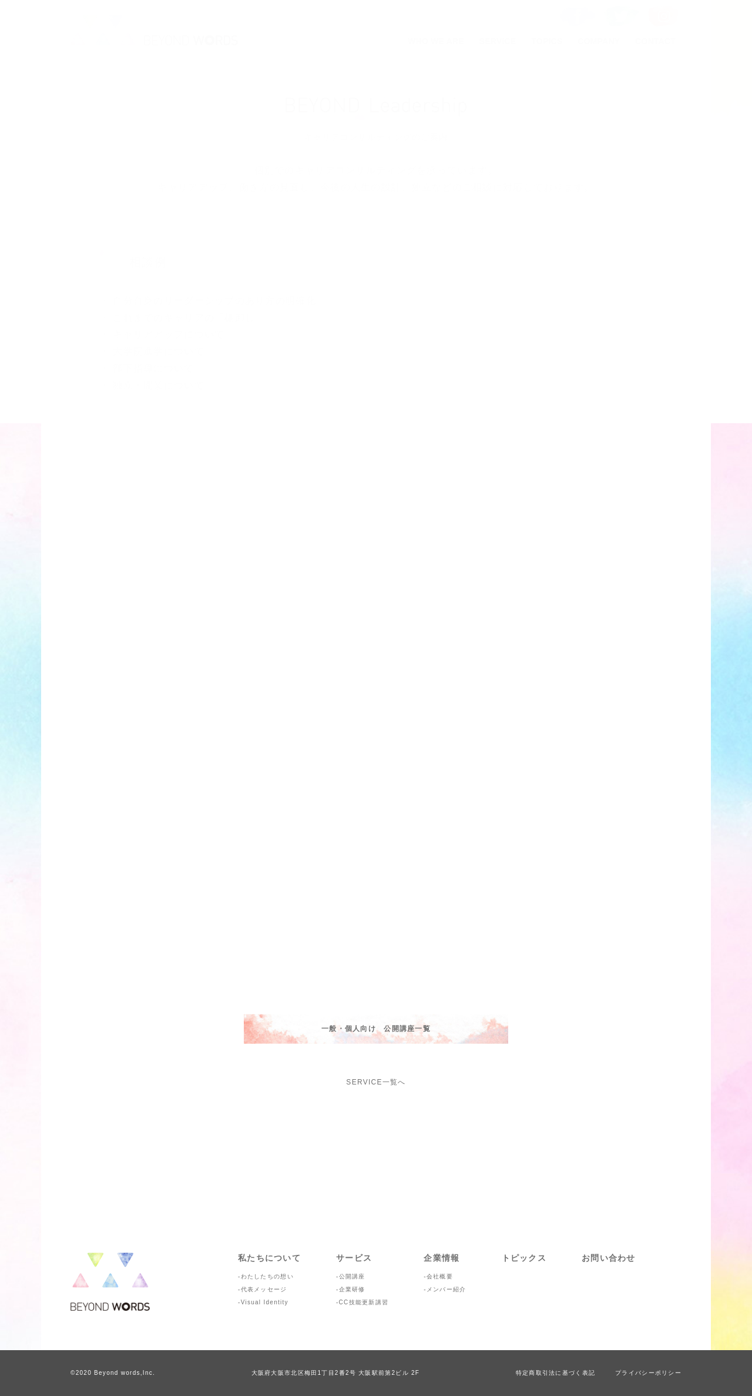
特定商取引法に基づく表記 (555, 1373)
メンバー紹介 (446, 1289)
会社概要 (440, 1276)
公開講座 (352, 1276)
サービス (354, 1258)
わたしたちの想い (267, 1276)
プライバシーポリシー (648, 1373)
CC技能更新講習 (364, 1302)
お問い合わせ (609, 1258)
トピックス (524, 1258)
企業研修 (352, 1289)
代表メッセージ (264, 1289)
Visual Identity (264, 1302)
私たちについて (269, 1258)
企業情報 (441, 1258)
